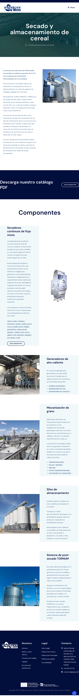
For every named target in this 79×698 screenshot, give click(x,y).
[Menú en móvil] (71, 7)
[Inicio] (26, 45)
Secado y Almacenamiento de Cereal (41, 45)
